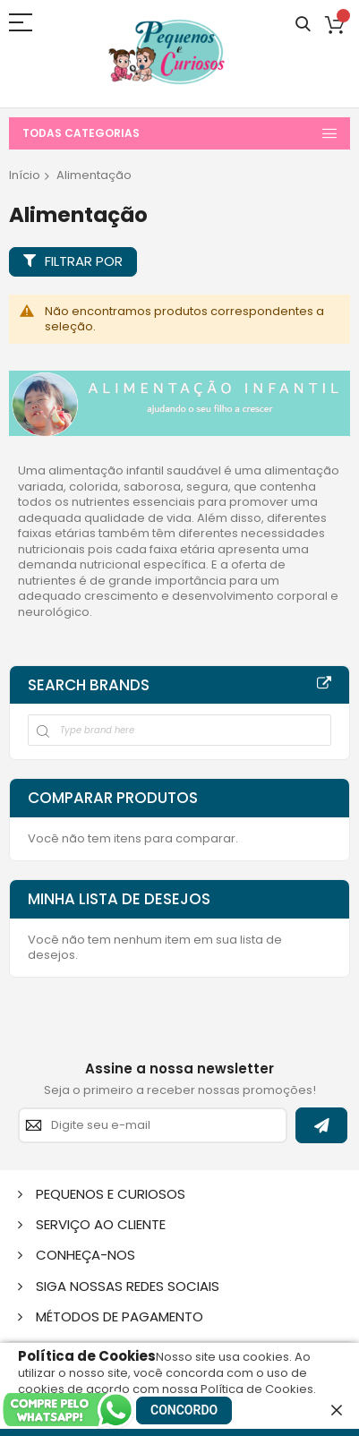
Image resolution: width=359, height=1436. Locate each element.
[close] (336, 1410)
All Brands (324, 684)
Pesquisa (303, 24)
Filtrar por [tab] (84, 261)
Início (24, 175)
